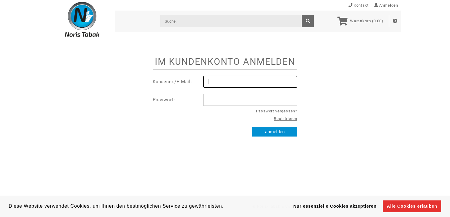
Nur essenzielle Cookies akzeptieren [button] (335, 206)
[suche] (308, 21)
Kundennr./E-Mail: (225, 82)
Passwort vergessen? (276, 111)
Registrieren (285, 118)
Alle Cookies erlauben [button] (412, 206)
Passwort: (225, 100)
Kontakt (358, 5)
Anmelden (386, 5)
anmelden (275, 131)
